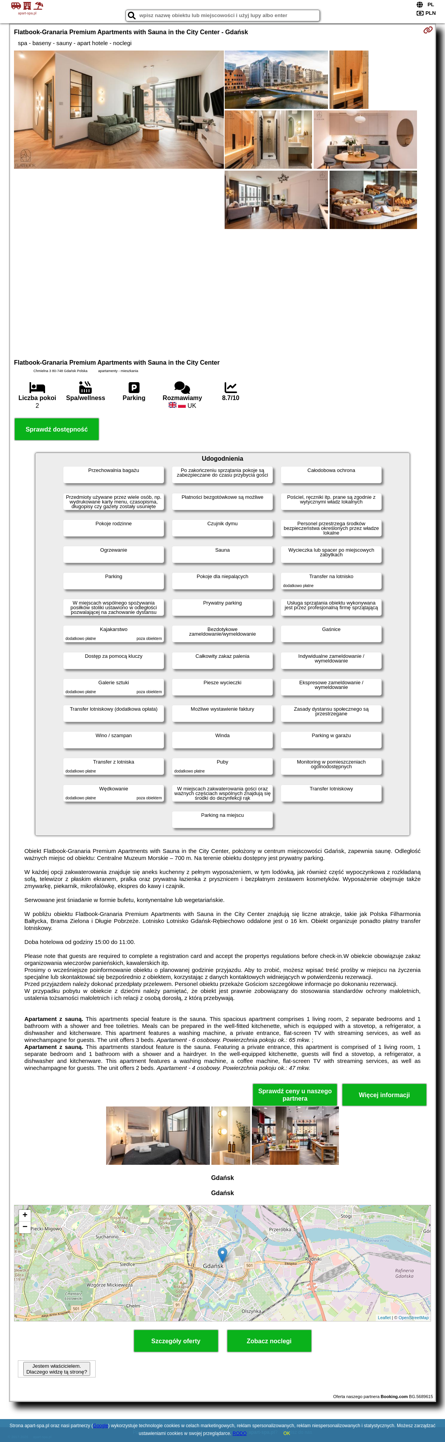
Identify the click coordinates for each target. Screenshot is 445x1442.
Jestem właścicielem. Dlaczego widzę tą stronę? (56, 1369)
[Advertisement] (222, 292)
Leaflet (384, 1317)
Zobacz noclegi (269, 1341)
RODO (240, 1433)
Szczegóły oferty (175, 1341)
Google (100, 1425)
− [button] (25, 1227)
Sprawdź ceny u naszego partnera (295, 1095)
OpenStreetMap (413, 1317)
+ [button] (25, 1216)
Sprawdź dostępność (57, 429)
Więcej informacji (384, 1095)
